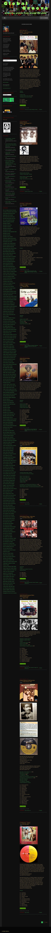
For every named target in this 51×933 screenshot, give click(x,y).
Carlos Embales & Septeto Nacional (26, 645)
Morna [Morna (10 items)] (11, 420)
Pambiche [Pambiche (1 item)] (11, 437)
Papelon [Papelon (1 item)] (13, 438)
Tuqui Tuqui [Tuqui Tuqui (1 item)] (14, 569)
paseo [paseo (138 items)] (11, 443)
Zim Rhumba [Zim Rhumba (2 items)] (12, 591)
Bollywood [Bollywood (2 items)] (5, 258)
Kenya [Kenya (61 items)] (10, 380)
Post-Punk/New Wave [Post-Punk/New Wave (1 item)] (7, 473)
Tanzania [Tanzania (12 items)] (9, 556)
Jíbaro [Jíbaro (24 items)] (4, 380)
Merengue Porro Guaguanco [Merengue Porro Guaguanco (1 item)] (8, 412)
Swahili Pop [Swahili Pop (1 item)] (5, 551)
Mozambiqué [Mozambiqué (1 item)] (10, 422)
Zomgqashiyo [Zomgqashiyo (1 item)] (5, 593)
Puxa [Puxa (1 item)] (12, 478)
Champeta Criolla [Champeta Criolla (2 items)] (6, 281)
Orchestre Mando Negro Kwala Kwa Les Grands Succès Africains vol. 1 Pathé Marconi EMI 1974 (27, 443)
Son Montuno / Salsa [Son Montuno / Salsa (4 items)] (12, 538)
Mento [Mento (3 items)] (12, 400)
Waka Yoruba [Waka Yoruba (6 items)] (11, 581)
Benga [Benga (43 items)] (15, 248)
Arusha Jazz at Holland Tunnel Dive (26, 569)
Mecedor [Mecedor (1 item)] (4, 399)
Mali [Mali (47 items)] (16, 390)
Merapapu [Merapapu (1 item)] (5, 402)
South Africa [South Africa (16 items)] (10, 544)
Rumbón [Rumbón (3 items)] (9, 501)
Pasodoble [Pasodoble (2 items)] (5, 453)
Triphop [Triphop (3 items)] (4, 564)
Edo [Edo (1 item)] (14, 324)
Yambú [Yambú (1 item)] (11, 583)
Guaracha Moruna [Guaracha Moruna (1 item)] (6, 357)
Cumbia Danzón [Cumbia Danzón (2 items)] (6, 302)
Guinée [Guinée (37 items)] (10, 362)
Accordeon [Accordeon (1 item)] (5, 211)
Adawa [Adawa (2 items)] (12, 211)
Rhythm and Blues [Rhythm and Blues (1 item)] (10, 486)
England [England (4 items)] (4, 329)
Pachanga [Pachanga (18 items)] (5, 435)
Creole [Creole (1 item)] (4, 299)
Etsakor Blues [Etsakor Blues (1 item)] (5, 331)
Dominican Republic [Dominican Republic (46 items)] (11, 321)
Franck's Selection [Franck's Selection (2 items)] (13, 336)
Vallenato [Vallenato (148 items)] (7, 576)
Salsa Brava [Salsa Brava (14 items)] (13, 503)
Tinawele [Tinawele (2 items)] (10, 559)
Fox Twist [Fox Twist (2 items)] (4, 336)
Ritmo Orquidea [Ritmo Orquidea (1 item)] (6, 493)
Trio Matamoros (22, 774)
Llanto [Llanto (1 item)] (13, 387)
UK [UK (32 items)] (6, 573)
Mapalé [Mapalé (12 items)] (4, 394)
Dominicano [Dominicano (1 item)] (5, 321)
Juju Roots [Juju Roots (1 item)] (9, 379)
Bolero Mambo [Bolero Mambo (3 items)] (10, 254)
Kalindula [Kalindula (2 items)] (7, 380)
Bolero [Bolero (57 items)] (8, 253)
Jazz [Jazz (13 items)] (6, 374)
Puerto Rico (30, 346)
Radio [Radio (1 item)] (14, 480)
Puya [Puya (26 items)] (14, 478)
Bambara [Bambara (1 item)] (4, 246)
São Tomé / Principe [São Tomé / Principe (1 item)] (6, 553)
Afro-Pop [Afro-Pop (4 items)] (13, 218)
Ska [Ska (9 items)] (6, 530)
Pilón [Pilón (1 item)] (11, 457)
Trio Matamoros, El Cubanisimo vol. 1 (26, 777)
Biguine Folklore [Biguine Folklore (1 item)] (11, 249)
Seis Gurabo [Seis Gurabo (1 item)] (5, 521)
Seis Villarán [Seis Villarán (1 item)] (9, 525)
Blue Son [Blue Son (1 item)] (4, 253)
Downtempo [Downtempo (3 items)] (5, 322)
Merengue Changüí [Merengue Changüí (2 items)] (6, 407)
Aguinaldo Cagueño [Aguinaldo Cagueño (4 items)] (6, 223)
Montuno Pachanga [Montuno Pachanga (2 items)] (6, 420)
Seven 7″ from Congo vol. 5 (25, 477)
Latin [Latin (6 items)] (7, 385)
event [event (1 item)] (9, 331)
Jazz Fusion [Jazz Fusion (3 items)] (9, 374)
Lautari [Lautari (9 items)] (4, 387)
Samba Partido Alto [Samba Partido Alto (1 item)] (6, 510)
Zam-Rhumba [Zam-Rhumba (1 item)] (5, 588)
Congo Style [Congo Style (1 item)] (5, 294)
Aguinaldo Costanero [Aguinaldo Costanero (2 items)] (7, 226)
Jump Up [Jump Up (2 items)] (12, 379)
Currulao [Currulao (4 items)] (8, 309)
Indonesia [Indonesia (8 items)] (5, 370)
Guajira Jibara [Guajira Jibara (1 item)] (5, 354)
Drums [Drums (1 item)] (15, 322)
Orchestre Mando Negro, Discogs (26, 472)
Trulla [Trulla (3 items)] (12, 566)
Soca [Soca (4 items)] (9, 531)
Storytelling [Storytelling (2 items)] (7, 546)
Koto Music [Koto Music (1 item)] (8, 382)
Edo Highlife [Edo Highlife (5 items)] (5, 326)
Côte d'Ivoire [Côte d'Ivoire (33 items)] (12, 309)
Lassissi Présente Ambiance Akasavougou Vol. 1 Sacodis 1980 (26, 123)
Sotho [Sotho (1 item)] (13, 543)
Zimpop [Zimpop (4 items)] (8, 591)
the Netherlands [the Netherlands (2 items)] (10, 558)
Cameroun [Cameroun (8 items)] (8, 271)
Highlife (28, 271)
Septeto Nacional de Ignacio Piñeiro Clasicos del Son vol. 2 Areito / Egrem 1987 (27, 596)
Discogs (21, 91)
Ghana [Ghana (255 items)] (14, 342)
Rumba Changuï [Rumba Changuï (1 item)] (12, 500)
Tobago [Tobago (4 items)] (4, 561)
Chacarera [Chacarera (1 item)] (5, 279)
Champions (22, 321)
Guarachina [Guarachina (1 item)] (5, 359)
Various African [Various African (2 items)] (6, 578)
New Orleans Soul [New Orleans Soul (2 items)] (6, 430)
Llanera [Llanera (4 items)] (10, 387)
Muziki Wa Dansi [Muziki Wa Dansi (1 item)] (13, 425)
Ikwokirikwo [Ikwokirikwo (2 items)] (10, 369)
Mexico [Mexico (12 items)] (10, 415)
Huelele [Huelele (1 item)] (11, 365)
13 (39, 271)
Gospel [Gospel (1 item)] (12, 346)
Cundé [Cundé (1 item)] (13, 307)
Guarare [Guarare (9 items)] (13, 359)
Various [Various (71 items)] (12, 576)
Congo (30, 109)
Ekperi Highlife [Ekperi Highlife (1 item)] (5, 327)
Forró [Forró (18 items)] (14, 334)
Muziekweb (22, 566)
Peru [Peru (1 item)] (9, 455)
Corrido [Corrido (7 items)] (11, 296)
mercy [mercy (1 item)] (8, 402)
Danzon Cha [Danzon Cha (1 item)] (11, 312)
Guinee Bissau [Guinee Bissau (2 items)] (5, 362)
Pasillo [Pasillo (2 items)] (12, 452)
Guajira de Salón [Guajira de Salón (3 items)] (13, 352)
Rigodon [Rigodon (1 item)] (4, 488)
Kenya (26, 582)
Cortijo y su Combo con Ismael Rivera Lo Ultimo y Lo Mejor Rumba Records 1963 (27, 285)
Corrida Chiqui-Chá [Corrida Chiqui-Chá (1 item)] (6, 296)
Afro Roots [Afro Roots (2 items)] (12, 220)
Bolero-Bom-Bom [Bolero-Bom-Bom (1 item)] (12, 253)
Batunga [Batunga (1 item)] (4, 248)
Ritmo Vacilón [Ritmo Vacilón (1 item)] (5, 495)
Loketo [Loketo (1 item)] (4, 389)
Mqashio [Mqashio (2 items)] (11, 423)
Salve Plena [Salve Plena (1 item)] (7, 505)
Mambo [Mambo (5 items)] (4, 392)
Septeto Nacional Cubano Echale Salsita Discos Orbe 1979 (25, 360)
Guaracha (32, 345)
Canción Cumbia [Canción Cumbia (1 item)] (6, 273)
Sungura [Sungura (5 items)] (13, 549)
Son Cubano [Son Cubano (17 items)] (5, 536)
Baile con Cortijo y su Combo (25, 320)
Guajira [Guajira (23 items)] (15, 351)
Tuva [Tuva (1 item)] (7, 571)
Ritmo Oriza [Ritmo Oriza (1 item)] (10, 491)
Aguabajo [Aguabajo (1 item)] (8, 221)
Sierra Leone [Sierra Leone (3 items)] (12, 528)
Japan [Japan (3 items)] (4, 374)
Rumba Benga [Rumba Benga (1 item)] (5, 500)
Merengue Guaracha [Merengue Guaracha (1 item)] (7, 410)
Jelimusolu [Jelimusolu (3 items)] (14, 374)
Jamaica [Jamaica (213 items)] (13, 372)
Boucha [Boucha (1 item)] (9, 263)
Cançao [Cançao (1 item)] (15, 274)
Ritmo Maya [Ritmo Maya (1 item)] (5, 491)
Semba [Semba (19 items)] (11, 526)
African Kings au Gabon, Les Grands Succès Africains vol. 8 (30, 486)
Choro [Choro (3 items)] (8, 288)
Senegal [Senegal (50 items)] (13, 526)
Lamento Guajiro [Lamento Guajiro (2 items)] (6, 384)
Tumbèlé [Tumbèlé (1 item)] (8, 569)
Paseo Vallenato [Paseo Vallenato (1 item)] (10, 450)
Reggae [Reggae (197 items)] (12, 483)
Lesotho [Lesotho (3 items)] (7, 387)
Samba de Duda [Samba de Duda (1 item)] (12, 508)
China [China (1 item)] (9, 286)
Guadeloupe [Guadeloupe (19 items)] (5, 349)
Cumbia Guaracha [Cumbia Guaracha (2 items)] (6, 304)
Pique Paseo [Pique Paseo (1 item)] (5, 458)
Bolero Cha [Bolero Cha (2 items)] (5, 254)
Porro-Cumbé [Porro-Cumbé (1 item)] (5, 463)
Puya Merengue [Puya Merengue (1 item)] (6, 480)
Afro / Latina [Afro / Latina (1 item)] (5, 220)
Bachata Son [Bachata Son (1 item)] (13, 244)
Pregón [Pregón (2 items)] (4, 475)
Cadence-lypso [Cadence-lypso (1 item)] (6, 269)
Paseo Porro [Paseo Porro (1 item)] (11, 447)
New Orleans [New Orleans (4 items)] (10, 427)
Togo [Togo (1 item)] (7, 561)
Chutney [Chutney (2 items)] (13, 288)
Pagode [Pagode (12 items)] (8, 435)
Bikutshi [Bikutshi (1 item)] (4, 251)
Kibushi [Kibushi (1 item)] (13, 380)
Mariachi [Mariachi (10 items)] (15, 394)
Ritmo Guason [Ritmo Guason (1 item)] (10, 490)
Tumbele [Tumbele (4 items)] (4, 569)
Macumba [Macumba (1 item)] (8, 390)
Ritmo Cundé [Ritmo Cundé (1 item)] (5, 490)
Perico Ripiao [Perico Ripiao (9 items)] (5, 455)
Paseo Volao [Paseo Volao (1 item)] (5, 452)
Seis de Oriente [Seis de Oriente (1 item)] (6, 520)
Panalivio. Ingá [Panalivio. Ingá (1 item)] (5, 438)
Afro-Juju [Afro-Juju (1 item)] (13, 216)
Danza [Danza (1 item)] (12, 311)
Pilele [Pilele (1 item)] (9, 457)
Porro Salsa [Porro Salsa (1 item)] (10, 472)
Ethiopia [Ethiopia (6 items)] (11, 329)
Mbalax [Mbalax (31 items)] (10, 397)
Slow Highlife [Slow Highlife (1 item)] (10, 530)
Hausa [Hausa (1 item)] (15, 364)
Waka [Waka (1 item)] (4, 581)
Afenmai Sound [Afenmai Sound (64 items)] (12, 213)
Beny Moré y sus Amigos (24, 773)
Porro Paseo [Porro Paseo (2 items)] (11, 470)
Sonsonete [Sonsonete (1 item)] (5, 543)
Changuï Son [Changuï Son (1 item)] (5, 283)
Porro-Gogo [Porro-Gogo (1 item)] (10, 463)
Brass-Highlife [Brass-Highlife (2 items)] (5, 264)
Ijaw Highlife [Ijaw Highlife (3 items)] (5, 369)
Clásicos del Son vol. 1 (24, 405)
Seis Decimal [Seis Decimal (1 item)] (12, 518)
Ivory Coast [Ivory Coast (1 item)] (9, 370)
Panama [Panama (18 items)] (10, 438)
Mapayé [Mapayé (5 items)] (7, 394)
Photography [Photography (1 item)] (5, 457)
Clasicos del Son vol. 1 (24, 644)
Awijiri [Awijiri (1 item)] (11, 243)
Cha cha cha (27, 109)
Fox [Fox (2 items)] (16, 334)
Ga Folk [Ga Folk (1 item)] (7, 339)
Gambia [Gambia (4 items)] (12, 339)
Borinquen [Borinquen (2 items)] (13, 261)
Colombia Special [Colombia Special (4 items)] (6, 291)
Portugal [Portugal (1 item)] (14, 472)
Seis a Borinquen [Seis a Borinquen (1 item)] (13, 511)
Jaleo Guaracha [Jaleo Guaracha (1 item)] (8, 372)
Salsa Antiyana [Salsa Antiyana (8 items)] (8, 503)
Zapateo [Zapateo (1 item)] (4, 589)
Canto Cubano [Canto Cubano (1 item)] (12, 273)
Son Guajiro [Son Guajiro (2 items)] (10, 536)
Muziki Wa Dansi (23, 570)
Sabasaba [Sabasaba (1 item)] (13, 501)
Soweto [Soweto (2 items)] (14, 544)
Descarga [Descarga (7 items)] (5, 319)
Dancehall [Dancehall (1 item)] (9, 311)
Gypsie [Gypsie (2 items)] (13, 362)
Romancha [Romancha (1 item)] (10, 496)
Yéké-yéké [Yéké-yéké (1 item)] (10, 586)
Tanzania (36, 582)
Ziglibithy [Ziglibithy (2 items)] (8, 589)
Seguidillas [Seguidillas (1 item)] (12, 510)
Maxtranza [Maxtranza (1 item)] (13, 395)
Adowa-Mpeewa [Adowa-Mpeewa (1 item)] (6, 213)
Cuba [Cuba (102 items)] (7, 299)
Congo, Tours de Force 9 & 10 (25, 178)
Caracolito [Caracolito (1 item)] (9, 276)
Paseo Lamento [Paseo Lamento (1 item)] (6, 447)
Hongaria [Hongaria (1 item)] (7, 365)
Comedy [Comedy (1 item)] (11, 291)
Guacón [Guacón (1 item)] (12, 347)
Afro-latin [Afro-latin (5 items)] (4, 218)
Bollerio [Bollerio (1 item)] (14, 256)
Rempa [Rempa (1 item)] (9, 485)
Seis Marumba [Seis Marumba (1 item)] (5, 523)
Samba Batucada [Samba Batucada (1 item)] (11, 506)
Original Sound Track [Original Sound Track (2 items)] (7, 433)
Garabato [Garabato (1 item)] (8, 341)
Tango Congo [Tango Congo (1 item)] (5, 556)
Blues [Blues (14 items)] (14, 251)
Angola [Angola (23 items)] (8, 238)
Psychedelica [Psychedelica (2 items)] (13, 475)
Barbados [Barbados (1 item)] (8, 246)
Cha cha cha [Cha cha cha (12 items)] (9, 279)
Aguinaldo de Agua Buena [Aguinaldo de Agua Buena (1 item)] (8, 228)
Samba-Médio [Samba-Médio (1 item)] (5, 506)
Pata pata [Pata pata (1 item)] (14, 453)
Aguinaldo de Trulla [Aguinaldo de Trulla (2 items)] (6, 231)
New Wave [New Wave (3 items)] (12, 430)
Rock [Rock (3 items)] (9, 495)
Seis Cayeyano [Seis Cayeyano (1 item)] (6, 513)
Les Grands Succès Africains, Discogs (26, 473)
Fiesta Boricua (22, 322)
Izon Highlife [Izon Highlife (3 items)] (13, 370)
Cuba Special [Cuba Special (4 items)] (10, 299)
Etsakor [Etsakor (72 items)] (15, 329)
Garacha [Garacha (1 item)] (11, 341)
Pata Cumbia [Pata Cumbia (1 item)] (9, 453)
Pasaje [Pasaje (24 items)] (4, 442)
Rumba (36, 109)
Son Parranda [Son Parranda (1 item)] (5, 541)
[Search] (44, 18)
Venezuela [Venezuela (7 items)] (10, 579)
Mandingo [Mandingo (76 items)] (8, 392)
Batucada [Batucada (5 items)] (12, 246)
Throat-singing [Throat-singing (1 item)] (5, 559)
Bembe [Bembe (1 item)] (12, 248)
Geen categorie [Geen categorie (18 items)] (6, 342)
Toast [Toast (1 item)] (13, 559)
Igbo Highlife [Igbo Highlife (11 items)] (10, 367)
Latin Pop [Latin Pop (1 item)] (14, 385)
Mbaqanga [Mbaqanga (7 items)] (13, 397)
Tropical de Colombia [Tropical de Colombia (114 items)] (7, 566)
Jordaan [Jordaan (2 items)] (11, 375)
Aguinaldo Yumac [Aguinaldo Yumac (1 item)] (6, 236)
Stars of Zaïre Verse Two (24, 479)
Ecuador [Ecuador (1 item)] (11, 324)
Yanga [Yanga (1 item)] (14, 583)
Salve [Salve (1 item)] (4, 505)
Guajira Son (35, 429)
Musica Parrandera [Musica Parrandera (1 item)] (6, 425)
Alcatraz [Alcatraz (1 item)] (11, 236)
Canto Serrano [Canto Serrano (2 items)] (10, 274)
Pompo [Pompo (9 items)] (10, 462)
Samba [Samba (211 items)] (11, 505)
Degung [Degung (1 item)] (13, 317)
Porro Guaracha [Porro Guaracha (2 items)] (6, 470)
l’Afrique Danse (22, 480)
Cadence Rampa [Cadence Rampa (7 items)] (12, 269)
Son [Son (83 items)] (14, 531)
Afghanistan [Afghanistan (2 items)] (5, 215)
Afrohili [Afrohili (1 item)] (9, 220)
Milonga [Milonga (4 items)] (4, 417)
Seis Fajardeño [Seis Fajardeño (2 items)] (12, 520)
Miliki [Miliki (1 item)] (13, 415)
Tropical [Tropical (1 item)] (7, 564)
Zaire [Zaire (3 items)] (14, 586)
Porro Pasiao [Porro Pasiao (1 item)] (5, 472)
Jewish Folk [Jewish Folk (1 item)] (5, 375)
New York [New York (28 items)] (4, 432)
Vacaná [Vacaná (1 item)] (4, 576)
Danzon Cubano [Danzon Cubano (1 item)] (6, 314)
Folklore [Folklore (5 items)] (11, 334)
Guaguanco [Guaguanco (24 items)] (13, 349)
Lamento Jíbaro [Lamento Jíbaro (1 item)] (12, 384)
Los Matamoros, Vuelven (24, 775)
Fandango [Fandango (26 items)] (14, 331)
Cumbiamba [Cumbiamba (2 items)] (12, 304)
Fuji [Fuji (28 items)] (13, 337)
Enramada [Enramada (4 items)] (8, 329)
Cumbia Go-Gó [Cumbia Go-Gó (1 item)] (12, 302)
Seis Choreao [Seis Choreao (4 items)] (5, 515)
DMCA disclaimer (5, 82)
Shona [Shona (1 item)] (8, 528)
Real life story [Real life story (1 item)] (8, 483)
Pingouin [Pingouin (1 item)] (14, 457)
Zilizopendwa (27, 583)
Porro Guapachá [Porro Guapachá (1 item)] (11, 468)
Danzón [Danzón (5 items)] (4, 316)
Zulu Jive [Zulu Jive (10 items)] (12, 593)
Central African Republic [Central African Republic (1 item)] (10, 278)
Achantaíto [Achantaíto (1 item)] (9, 211)
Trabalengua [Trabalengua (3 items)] (5, 563)
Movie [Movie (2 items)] (7, 422)
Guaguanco (29, 345)
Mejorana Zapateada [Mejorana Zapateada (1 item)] (7, 400)
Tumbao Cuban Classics (24, 407)
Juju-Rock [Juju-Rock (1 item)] (5, 379)
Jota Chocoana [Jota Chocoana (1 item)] (6, 377)
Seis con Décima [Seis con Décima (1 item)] (12, 516)
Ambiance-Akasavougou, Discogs (26, 174)
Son (28, 668)
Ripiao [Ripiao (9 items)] (7, 488)
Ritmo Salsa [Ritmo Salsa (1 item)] (11, 493)
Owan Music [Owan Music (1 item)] (13, 433)
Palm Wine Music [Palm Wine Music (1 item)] (6, 437)
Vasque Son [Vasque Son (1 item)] (5, 579)
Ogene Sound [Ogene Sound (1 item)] (12, 432)
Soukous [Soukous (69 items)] (4, 544)
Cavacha (26, 191)
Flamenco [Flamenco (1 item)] (8, 332)
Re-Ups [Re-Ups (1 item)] (4, 483)
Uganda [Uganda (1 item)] (4, 573)
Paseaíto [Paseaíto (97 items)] (4, 443)
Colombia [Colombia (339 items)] (10, 289)
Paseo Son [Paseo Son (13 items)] (5, 450)
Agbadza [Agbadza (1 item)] (4, 221)
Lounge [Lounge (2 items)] (10, 389)
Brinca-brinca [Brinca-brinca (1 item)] (10, 264)
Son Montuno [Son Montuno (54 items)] (5, 538)
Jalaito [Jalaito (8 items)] (4, 372)
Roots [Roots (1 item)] (13, 496)
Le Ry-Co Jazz (22, 94)
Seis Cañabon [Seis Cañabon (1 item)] (11, 513)
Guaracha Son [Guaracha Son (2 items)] (12, 357)
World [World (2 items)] (8, 583)
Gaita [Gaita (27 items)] (10, 339)
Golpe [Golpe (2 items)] (10, 346)
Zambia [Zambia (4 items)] (9, 588)
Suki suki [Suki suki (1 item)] (10, 548)
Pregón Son (36, 667)
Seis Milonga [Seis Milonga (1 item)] (11, 523)
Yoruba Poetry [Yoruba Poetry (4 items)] (5, 586)
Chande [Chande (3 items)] (11, 281)
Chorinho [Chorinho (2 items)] (4, 288)
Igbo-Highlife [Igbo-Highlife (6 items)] (5, 367)
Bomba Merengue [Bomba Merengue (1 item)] (6, 259)
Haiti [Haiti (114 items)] (13, 364)
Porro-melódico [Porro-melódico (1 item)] (6, 465)
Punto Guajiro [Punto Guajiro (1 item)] (5, 478)
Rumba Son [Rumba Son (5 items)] (5, 501)
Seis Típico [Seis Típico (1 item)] (5, 525)
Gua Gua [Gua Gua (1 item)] (9, 349)
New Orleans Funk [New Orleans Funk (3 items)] (6, 428)
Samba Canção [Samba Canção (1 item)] (6, 508)
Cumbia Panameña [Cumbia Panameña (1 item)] (13, 306)
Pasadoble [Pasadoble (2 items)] (15, 440)
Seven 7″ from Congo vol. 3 (25, 476)
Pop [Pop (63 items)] (12, 462)
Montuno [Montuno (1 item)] (11, 417)
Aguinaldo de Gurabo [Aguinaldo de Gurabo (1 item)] (7, 230)
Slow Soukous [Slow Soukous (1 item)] (5, 531)
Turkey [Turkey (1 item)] (4, 571)
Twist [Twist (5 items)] (9, 571)
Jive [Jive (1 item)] (9, 375)
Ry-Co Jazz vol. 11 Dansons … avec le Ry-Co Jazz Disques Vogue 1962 (26, 32)
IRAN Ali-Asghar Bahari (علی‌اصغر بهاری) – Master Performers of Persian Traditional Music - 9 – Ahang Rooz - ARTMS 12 (10, 163)
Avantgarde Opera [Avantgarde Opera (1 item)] (6, 243)
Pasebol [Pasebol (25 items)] (8, 443)
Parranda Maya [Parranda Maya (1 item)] (9, 440)
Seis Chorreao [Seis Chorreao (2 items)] (5, 516)
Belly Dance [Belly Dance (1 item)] (8, 248)
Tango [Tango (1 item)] (12, 554)
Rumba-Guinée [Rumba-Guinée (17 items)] (12, 498)
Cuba (32, 429)
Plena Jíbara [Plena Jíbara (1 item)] (10, 460)
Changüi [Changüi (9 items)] (9, 283)
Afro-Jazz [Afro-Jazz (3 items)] (9, 216)
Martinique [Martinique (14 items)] (9, 395)
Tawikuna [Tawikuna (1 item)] (13, 556)
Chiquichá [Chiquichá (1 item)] (12, 286)
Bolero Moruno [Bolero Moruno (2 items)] (5, 256)
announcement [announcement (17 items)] (13, 238)
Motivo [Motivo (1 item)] (4, 422)
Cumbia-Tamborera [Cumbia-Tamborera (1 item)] (9, 301)
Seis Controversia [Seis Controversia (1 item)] (6, 518)
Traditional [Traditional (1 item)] (10, 563)
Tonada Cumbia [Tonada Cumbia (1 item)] (14, 561)
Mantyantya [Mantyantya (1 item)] (12, 392)
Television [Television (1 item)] (5, 558)
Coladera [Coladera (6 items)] (6, 289)
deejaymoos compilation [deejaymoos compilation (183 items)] (7, 317)
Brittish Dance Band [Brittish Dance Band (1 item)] (6, 266)
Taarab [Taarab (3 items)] (12, 553)
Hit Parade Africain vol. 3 (24, 478)
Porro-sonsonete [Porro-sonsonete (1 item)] (12, 465)
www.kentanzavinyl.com (7, 88)
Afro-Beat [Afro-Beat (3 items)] (11, 215)
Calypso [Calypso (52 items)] (4, 271)
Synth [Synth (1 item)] (9, 551)
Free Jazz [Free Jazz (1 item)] (5, 337)
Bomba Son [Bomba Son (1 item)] (12, 259)
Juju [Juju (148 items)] (9, 377)
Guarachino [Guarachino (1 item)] (10, 359)
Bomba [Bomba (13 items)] (13, 258)
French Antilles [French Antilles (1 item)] (9, 337)
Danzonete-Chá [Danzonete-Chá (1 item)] (12, 314)
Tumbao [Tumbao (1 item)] (14, 568)
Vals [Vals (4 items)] (10, 576)
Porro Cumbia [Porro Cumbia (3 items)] (5, 468)
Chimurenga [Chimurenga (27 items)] (5, 286)
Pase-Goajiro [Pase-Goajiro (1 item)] (8, 442)
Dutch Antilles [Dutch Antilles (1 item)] (7, 324)
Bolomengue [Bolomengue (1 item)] (9, 258)
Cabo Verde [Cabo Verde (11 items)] (10, 268)
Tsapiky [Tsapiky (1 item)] (14, 566)
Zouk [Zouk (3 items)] (9, 593)
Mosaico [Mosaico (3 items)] (14, 420)
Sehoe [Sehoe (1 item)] (4, 511)
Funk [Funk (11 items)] (15, 337)
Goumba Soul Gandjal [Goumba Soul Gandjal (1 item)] (7, 347)
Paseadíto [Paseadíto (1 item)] (13, 442)
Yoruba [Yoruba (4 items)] (7, 584)
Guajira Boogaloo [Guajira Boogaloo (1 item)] (6, 352)
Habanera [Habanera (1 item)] (10, 364)
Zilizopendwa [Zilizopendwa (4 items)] (12, 589)
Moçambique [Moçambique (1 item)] (5, 423)
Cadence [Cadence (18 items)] (14, 268)
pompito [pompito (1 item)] (7, 462)
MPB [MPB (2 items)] (9, 423)
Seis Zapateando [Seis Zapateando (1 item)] (6, 526)
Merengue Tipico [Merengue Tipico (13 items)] (6, 415)
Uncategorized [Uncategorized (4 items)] (10, 573)
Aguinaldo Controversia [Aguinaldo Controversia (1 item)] (7, 225)
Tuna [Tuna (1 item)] (11, 569)
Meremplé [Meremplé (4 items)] (9, 404)
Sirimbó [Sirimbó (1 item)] (4, 530)
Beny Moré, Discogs (23, 780)
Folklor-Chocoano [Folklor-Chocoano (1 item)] (6, 334)
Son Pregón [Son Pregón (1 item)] (10, 541)
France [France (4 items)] (8, 336)
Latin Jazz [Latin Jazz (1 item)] (10, 385)
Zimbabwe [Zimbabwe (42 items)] (5, 591)
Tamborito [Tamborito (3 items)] (9, 554)
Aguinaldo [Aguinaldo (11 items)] (12, 221)
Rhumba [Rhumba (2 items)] (12, 485)
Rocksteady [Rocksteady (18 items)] (5, 496)
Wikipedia (21, 92)
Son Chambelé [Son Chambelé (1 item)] (9, 533)
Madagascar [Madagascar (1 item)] (12, 390)
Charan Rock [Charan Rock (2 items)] (5, 284)
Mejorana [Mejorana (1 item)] (8, 399)
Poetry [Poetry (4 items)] (4, 462)
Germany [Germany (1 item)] (10, 342)
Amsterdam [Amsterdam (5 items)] (5, 238)
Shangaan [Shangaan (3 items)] (5, 528)
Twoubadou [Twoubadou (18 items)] (12, 571)
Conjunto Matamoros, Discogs (25, 782)
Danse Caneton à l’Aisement (25, 176)
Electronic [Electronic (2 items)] (13, 327)
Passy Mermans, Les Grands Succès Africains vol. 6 (29, 485)
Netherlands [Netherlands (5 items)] (5, 427)
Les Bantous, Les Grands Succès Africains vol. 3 (28, 484)
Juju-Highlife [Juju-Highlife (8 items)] (13, 377)
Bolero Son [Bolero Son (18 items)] (11, 256)
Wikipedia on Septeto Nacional (25, 638)
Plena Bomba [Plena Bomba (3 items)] (5, 460)
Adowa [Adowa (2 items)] (15, 211)
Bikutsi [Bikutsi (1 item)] (7, 251)
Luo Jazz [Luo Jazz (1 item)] (4, 390)
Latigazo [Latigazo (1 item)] (4, 385)
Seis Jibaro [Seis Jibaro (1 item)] (10, 521)
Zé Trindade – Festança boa (10, 173)
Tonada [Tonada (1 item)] (9, 561)
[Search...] (10, 60)
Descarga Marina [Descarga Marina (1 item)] (10, 319)
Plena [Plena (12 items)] (12, 458)
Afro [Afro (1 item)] (8, 215)
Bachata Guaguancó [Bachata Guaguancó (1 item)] (7, 244)
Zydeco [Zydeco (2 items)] (15, 593)
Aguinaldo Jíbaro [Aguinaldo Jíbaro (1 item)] (13, 231)
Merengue (33, 109)
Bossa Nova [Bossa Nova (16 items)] (5, 263)
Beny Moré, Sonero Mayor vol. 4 (25, 771)
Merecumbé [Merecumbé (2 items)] (5, 404)
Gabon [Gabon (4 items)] (4, 339)
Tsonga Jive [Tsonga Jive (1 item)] (8, 568)
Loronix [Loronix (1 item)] (7, 389)
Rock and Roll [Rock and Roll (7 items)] (13, 495)
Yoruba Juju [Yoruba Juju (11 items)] (10, 584)
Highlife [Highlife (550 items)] (4, 365)
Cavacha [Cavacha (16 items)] (4, 278)
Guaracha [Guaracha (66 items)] (15, 354)
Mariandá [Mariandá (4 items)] (4, 395)
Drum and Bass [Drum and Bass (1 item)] (10, 322)
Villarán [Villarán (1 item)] (13, 579)
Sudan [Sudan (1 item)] (7, 548)
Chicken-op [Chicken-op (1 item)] (10, 284)
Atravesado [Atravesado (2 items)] (5, 241)
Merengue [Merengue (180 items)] (13, 404)
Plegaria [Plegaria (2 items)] (9, 458)
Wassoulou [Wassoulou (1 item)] (5, 583)
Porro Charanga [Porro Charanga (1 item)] (10, 467)
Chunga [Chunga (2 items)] (10, 288)
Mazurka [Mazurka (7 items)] (6, 397)
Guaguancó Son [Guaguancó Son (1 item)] (6, 351)
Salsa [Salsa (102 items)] (4, 503)
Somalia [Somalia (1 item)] (12, 531)
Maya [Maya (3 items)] (4, 397)
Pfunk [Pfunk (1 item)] (11, 455)
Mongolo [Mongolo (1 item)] (7, 417)
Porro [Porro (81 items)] (14, 462)
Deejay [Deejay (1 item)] (7, 316)
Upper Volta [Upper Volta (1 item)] (11, 574)
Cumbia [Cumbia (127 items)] (4, 301)
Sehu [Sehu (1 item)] (7, 511)
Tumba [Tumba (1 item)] (12, 568)
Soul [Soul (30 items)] (7, 544)
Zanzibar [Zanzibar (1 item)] (13, 588)
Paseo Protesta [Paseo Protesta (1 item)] (6, 448)
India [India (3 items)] (13, 369)
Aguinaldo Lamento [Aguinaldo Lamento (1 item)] (6, 233)
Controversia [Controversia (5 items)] (10, 294)
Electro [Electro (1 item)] (10, 327)
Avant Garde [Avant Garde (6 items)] (9, 241)
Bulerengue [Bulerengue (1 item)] (13, 266)
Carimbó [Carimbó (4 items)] (12, 276)
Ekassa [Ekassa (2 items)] (11, 326)
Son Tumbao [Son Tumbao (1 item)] (9, 543)
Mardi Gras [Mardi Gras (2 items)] (11, 394)
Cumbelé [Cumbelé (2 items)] (14, 299)
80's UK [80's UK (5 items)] (4, 210)
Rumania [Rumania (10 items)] (4, 498)
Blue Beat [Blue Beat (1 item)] (10, 251)
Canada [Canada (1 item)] (11, 271)
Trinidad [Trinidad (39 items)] (13, 563)
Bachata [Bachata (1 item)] (13, 243)
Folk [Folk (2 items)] (10, 332)
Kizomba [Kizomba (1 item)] (4, 382)
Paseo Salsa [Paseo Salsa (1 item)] (11, 448)
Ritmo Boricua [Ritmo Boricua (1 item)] (14, 488)
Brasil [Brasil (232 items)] (12, 263)
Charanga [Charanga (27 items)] (13, 283)
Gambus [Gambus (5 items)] (4, 341)
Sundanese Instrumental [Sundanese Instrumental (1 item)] (7, 549)
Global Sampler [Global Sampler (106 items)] (6, 346)
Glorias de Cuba (23, 643)
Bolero (26, 345)
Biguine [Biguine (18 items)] (6, 249)
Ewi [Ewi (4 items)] (11, 331)
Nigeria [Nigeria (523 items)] (8, 432)
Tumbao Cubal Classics (24, 642)
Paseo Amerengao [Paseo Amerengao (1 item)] (6, 445)
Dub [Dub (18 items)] (4, 324)
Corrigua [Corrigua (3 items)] (15, 296)
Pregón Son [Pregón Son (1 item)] (8, 475)
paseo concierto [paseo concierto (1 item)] (13, 445)
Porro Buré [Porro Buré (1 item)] (5, 467)
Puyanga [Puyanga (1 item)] (10, 480)
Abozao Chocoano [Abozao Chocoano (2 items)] (12, 210)
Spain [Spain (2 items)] (4, 546)
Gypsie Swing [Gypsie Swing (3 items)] (5, 364)
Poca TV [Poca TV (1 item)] (14, 460)
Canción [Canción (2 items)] (15, 271)
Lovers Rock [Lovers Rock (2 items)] (14, 389)
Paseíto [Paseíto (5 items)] (9, 452)
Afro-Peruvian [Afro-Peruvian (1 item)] (9, 218)
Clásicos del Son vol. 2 (24, 406)
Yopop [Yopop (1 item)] (4, 584)
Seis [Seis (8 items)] (8, 511)
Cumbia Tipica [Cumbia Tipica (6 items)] (5, 307)
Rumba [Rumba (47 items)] (8, 498)
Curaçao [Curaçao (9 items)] (4, 309)
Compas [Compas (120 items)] (14, 291)
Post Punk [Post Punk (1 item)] (13, 473)
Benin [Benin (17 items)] (4, 249)
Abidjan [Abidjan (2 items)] (7, 210)
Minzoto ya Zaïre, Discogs (24, 172)
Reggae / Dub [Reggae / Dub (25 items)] (5, 485)
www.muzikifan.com (6, 85)
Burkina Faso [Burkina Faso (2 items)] (5, 268)
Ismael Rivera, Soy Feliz (24, 323)
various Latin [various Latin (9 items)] (11, 578)
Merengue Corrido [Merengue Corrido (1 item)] (6, 409)
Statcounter (5, 119)
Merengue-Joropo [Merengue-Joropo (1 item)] (6, 405)
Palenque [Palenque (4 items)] (12, 435)
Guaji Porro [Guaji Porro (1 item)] (11, 351)
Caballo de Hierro (23, 319)
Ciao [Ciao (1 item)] (4, 289)
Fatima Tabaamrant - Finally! (10, 149)
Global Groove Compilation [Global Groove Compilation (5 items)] (8, 344)
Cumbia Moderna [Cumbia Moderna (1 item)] (6, 306)
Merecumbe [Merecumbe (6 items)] (11, 402)
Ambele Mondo (22, 177)
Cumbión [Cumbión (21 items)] (10, 307)
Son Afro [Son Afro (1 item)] (4, 533)
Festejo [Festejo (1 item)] (4, 332)
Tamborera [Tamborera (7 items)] (5, 554)
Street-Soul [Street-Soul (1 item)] (12, 546)
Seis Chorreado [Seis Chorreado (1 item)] (11, 515)
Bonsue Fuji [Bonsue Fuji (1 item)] (5, 261)
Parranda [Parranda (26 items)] (4, 440)
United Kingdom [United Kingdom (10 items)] (6, 574)
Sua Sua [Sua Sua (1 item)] (4, 548)
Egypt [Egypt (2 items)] (9, 326)
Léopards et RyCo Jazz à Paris (25, 95)
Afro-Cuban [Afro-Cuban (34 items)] (5, 216)
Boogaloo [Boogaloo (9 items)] (9, 261)
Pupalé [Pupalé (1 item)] (9, 478)
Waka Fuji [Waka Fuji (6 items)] (7, 581)
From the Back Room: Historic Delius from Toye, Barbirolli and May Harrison (11, 145)
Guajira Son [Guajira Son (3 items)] (10, 354)
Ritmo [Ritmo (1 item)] (10, 488)
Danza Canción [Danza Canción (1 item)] (6, 312)
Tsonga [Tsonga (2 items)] (4, 568)
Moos (4, 24)
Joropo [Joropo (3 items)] (15, 375)
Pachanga (35, 271)
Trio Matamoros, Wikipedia (24, 781)
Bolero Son (29, 429)
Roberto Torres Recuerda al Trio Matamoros (27, 776)
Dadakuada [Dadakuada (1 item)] (5, 311)
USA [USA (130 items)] (14, 574)
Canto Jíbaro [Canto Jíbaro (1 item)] (5, 274)
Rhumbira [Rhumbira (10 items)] (5, 486)
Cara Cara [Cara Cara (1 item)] (5, 276)
